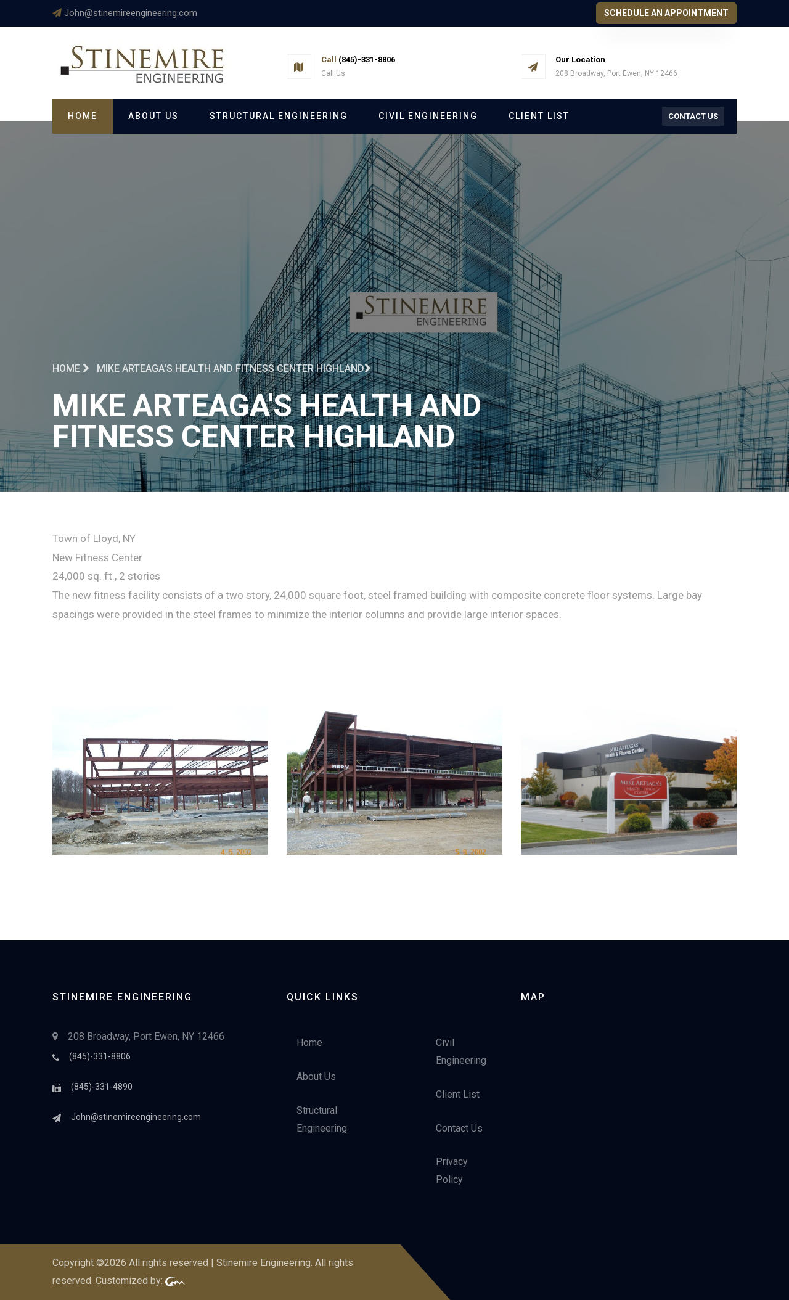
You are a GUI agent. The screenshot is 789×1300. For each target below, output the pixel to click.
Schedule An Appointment (666, 13)
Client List (539, 116)
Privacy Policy (452, 1170)
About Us (153, 116)
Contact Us (693, 116)
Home (82, 116)
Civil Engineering (428, 116)
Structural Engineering (279, 116)
